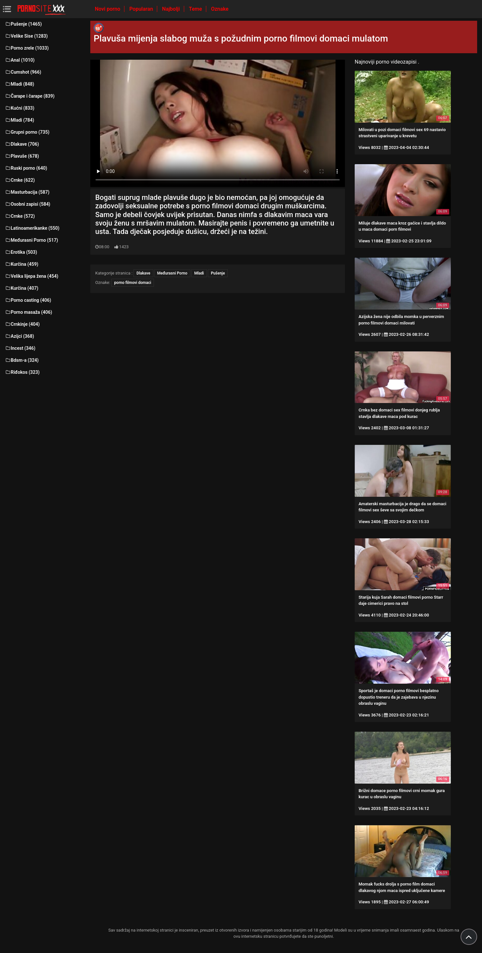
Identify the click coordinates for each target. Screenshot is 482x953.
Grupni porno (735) (27, 132)
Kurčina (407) (21, 288)
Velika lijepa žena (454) (31, 276)
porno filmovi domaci (132, 282)
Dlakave (143, 273)
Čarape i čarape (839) (30, 96)
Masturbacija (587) (27, 192)
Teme (196, 9)
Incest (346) (20, 348)
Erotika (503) (21, 252)
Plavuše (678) (22, 156)
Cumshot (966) (23, 72)
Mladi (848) (19, 84)
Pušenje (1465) (23, 24)
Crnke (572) (20, 216)
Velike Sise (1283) (26, 36)
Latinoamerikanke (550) (32, 228)
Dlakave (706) (22, 144)
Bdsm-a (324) (22, 360)
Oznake (220, 9)
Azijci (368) (19, 336)
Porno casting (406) (28, 300)
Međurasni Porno (172, 273)
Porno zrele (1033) (27, 48)
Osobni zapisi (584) (27, 204)
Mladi (199, 273)
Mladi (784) (19, 120)
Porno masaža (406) (28, 312)
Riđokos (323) (22, 372)
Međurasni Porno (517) (31, 240)
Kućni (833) (19, 108)
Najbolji (171, 9)
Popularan (141, 9)
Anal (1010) (19, 60)
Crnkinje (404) (22, 324)
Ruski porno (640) (26, 168)
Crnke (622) (20, 180)
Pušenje (218, 273)
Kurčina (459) (21, 264)
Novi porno (108, 9)
